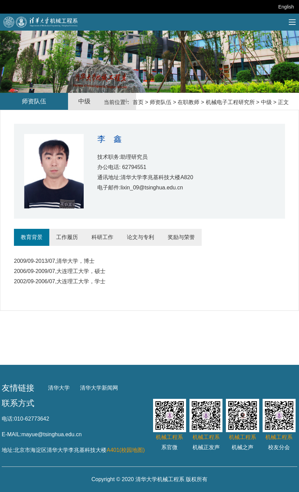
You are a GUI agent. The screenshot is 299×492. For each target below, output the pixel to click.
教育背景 (32, 237)
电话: (8, 419)
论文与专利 (140, 237)
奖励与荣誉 (181, 237)
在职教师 (188, 102)
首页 (138, 102)
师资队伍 (160, 102)
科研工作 (102, 237)
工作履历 (67, 237)
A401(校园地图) (125, 450)
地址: (8, 450)
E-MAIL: (11, 434)
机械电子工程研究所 (230, 102)
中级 (266, 102)
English (286, 7)
